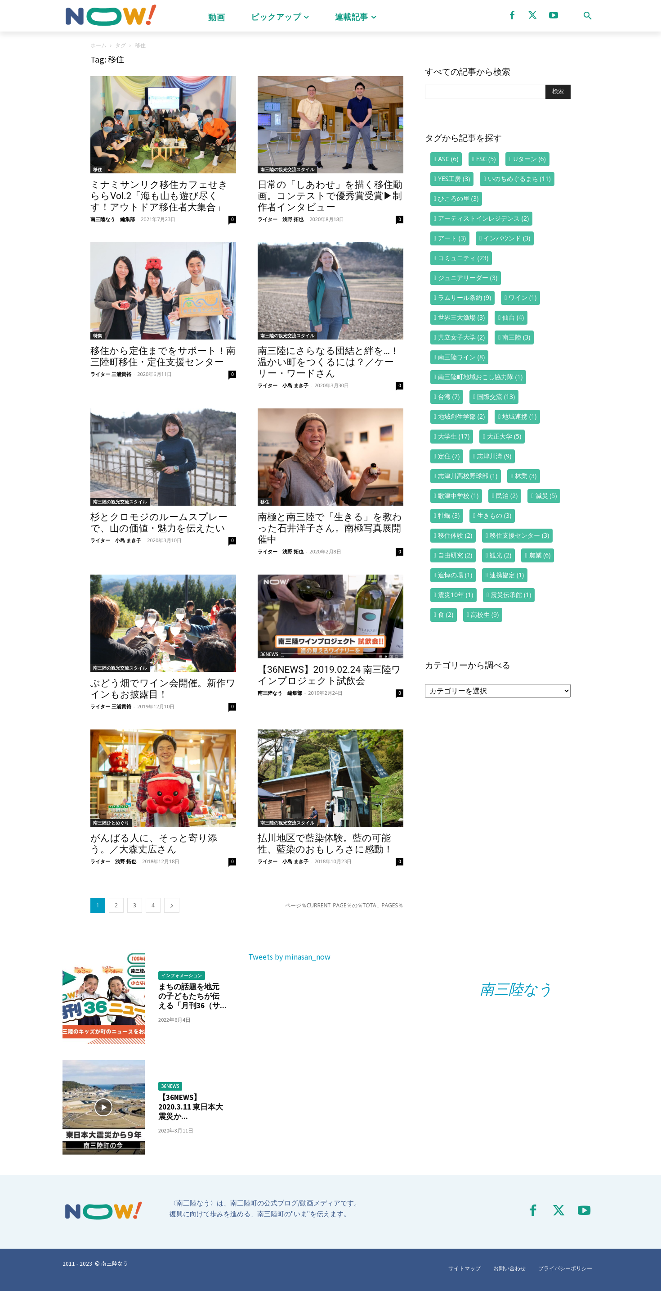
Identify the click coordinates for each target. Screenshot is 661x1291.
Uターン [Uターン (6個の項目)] (530, 158)
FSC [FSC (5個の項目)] (486, 158)
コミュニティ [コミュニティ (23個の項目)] (463, 258)
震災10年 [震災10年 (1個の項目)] (455, 594)
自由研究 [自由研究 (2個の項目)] (455, 555)
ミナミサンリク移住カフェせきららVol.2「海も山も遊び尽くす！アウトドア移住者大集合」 (159, 196)
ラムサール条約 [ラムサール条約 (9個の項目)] (464, 297)
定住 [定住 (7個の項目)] (449, 456)
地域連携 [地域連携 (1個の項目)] (519, 416)
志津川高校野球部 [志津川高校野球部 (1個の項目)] (467, 475)
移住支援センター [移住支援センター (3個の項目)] (519, 535)
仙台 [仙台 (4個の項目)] (513, 317)
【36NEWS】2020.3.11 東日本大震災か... (191, 1107)
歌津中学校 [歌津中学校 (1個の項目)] (458, 495)
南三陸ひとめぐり (111, 823)
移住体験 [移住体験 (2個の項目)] (455, 535)
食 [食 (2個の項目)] (445, 614)
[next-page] (171, 905)
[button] (587, 16)
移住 (97, 169)
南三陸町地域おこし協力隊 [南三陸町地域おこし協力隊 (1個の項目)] (480, 376)
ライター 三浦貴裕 (110, 374)
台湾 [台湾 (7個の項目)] (449, 396)
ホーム (98, 45)
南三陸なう (516, 989)
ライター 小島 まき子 (283, 385)
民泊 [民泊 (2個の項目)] (507, 495)
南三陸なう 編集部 (112, 219)
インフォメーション (181, 976)
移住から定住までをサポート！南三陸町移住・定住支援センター (163, 356)
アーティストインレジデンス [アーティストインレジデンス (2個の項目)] (483, 218)
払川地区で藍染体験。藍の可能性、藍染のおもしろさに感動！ (325, 844)
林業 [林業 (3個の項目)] (525, 475)
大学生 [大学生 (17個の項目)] (453, 436)
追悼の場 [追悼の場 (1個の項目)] (455, 575)
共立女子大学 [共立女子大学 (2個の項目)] (461, 337)
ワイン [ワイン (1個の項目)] (522, 297)
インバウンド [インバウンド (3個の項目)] (506, 238)
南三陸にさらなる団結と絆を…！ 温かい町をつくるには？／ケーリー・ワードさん (328, 362)
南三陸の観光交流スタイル (287, 169)
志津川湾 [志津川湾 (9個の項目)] (494, 456)
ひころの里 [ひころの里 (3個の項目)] (458, 198)
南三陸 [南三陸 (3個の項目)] (516, 337)
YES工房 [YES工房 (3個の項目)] (454, 178)
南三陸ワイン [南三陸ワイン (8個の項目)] (461, 357)
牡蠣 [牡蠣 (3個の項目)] (449, 515)
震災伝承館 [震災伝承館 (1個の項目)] (511, 594)
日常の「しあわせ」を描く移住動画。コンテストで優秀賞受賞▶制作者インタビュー (330, 196)
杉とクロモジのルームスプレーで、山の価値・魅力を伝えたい (159, 523)
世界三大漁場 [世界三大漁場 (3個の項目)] (461, 317)
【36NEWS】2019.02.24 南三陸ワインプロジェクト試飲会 (329, 675)
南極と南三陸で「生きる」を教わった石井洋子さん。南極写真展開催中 (330, 528)
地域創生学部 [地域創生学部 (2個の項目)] (461, 416)
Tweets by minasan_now (289, 956)
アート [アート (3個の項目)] (452, 238)
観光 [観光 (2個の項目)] (500, 555)
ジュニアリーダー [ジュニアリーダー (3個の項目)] (467, 277)
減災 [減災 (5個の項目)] (546, 495)
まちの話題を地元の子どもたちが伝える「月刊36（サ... (190, 996)
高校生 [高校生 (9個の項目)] (485, 614)
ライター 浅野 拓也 (281, 219)
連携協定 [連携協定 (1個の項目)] (507, 575)
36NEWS (269, 654)
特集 (97, 335)
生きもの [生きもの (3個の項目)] (494, 515)
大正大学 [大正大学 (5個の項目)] (504, 436)
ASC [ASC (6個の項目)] (448, 158)
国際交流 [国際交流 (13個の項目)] (496, 396)
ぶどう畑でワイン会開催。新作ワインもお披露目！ (163, 689)
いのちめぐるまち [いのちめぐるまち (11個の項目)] (519, 178)
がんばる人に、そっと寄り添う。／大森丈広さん (153, 844)
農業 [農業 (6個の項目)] (540, 555)
